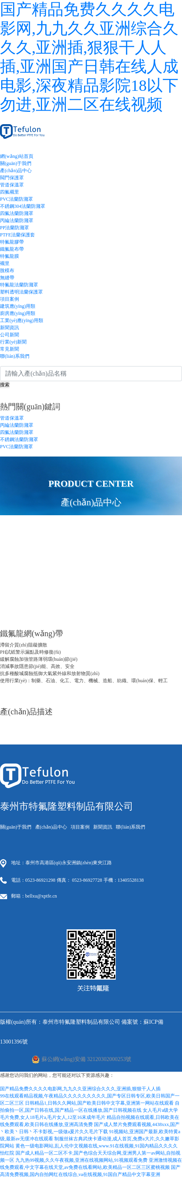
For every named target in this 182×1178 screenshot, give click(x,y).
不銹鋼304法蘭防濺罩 (22, 206)
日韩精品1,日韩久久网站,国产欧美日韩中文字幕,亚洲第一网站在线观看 (99, 1103)
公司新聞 (9, 335)
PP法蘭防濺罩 (14, 227)
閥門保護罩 (12, 177)
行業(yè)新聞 (13, 342)
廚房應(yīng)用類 (17, 313)
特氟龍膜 (9, 256)
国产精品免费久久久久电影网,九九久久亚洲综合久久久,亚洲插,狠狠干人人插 (80, 1089)
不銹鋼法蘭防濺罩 (19, 439)
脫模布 (7, 270)
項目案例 (9, 299)
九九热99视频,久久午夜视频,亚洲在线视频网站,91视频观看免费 (81, 1160)
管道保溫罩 (12, 185)
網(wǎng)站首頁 (16, 156)
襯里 (5, 263)
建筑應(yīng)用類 (17, 306)
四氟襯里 (9, 192)
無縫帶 (7, 277)
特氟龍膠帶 (12, 242)
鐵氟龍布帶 (12, 249)
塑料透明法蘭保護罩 (21, 292)
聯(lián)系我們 (14, 356)
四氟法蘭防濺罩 (16, 213)
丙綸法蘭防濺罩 (16, 220)
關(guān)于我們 (15, 163)
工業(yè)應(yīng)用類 (21, 320)
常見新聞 (9, 349)
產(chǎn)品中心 (16, 170)
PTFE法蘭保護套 (17, 235)
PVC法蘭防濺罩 (16, 199)
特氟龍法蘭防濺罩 (19, 285)
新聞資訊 (9, 327)
